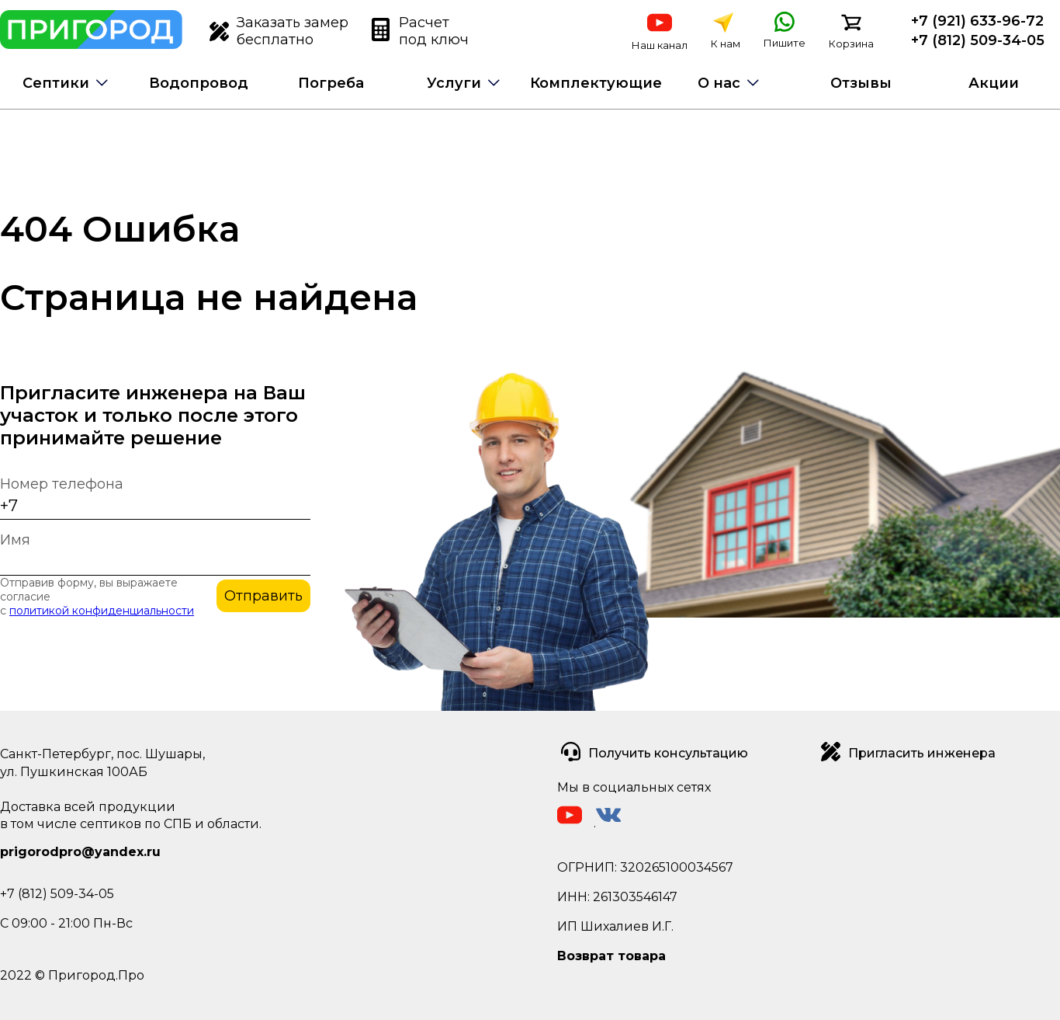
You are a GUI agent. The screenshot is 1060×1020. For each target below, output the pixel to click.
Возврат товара (611, 956)
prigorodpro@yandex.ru (80, 851)
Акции (993, 83)
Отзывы (861, 83)
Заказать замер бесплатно (279, 31)
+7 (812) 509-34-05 (977, 40)
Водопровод (198, 83)
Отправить (263, 595)
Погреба (331, 83)
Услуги (454, 83)
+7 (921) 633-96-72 (977, 21)
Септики (56, 83)
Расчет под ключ (420, 31)
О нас (719, 83)
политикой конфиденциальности (101, 611)
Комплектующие (596, 83)
